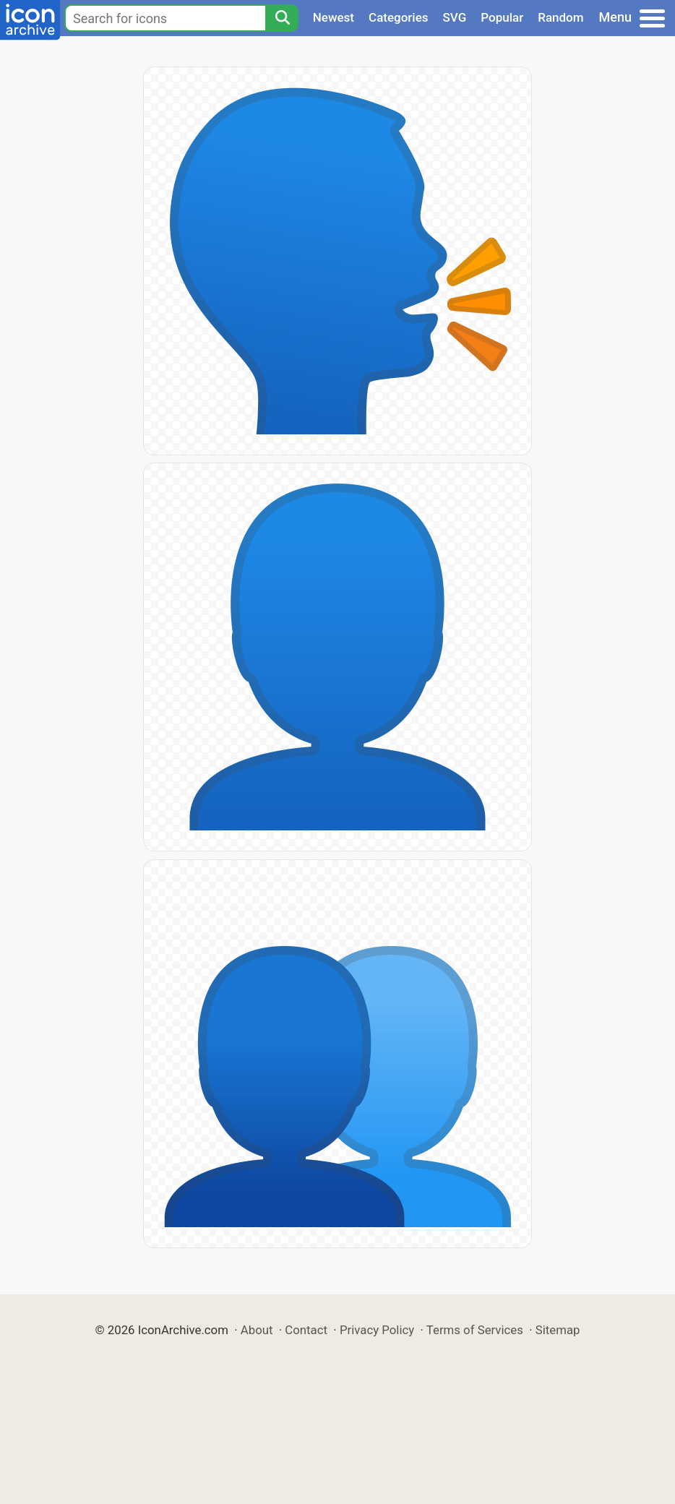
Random (560, 17)
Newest (333, 17)
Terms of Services (474, 1330)
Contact (306, 1330)
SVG (455, 17)
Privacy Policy (377, 1330)
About (257, 1330)
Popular (502, 17)
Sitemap (558, 1330)
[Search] (281, 18)
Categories (399, 17)
